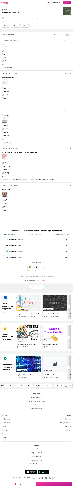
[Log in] (67, 2)
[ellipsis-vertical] (31, 25)
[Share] (15, 26)
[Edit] (6, 26)
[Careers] (68, 430)
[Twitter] (42, 478)
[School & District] (36, 397)
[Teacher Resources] (36, 464)
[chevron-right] (68, 306)
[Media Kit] (68, 426)
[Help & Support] (36, 453)
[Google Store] (43, 472)
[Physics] (4, 430)
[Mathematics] (6, 419)
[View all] (6, 313)
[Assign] (18, 484)
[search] (49, 2)
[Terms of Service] (36, 460)
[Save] (24, 26)
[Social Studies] (6, 423)
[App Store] (31, 472)
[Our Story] (68, 419)
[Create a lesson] (36, 408)
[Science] (4, 426)
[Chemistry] (5, 434)
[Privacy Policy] (36, 456)
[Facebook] (46, 478)
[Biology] (4, 438)
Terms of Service (40, 276)
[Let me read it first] (36, 287)
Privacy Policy (49, 276)
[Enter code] (57, 2)
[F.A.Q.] (36, 449)
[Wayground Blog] (65, 423)
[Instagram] (50, 478)
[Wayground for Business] (36, 401)
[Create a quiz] (36, 405)
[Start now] (54, 484)
